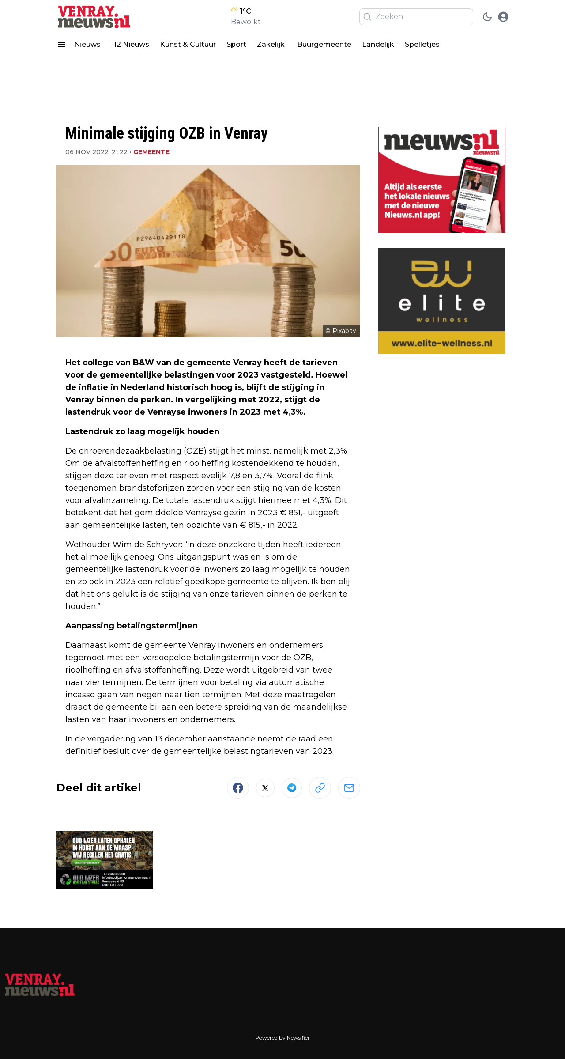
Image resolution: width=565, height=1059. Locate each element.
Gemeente (151, 152)
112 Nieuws (130, 44)
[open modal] (503, 16)
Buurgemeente (324, 44)
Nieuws (87, 44)
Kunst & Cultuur (188, 44)
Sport (236, 44)
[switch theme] (487, 16)
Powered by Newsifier (282, 1037)
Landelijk (378, 44)
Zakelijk (271, 44)
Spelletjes (422, 44)
